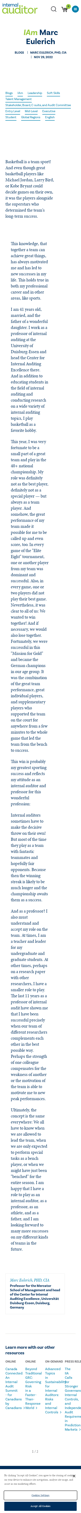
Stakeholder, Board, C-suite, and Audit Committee (38, 105)
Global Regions (30, 117)
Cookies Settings (40, 1495)
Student (10, 117)
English (50, 117)
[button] (33, 1451)
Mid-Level (31, 111)
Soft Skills (53, 93)
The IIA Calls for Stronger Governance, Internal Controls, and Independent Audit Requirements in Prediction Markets (69, 1399)
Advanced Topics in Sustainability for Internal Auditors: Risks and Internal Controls (49, 1390)
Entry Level (12, 111)
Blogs (9, 93)
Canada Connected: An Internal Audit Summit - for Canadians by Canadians (9, 1388)
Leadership (35, 93)
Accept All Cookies (40, 1506)
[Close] (74, 1476)
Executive (48, 111)
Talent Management (18, 99)
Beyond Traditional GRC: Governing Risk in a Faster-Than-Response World (29, 1388)
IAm (20, 93)
